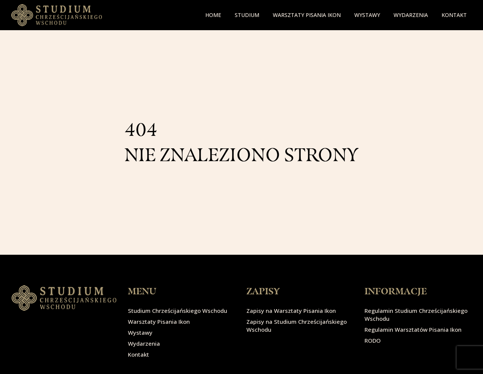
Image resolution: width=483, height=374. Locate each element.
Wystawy (367, 14)
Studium (247, 14)
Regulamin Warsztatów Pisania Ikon (413, 329)
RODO (373, 340)
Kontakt (454, 14)
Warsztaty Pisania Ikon (159, 321)
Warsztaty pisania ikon (307, 14)
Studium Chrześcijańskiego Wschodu (177, 310)
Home (213, 14)
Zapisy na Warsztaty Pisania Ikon (291, 310)
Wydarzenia (411, 14)
